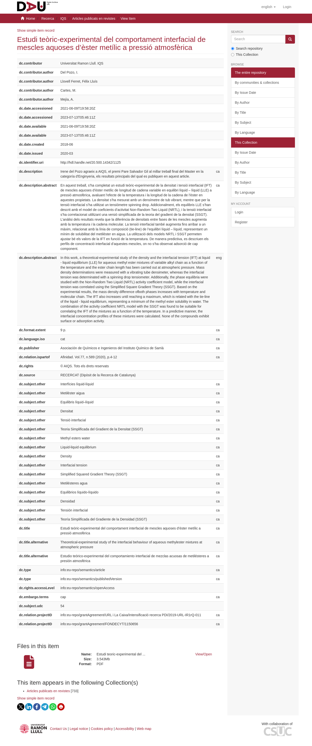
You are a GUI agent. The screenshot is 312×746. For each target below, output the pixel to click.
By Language (245, 132)
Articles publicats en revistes (93, 18)
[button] (268, 7)
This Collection (244, 55)
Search (237, 32)
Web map (144, 729)
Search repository (247, 48)
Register (241, 222)
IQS (63, 18)
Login (239, 212)
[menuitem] (287, 7)
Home (30, 18)
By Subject (243, 122)
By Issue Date (245, 92)
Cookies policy (102, 729)
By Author (242, 102)
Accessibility (125, 729)
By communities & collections (257, 83)
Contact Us (58, 729)
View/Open (203, 654)
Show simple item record (35, 30)
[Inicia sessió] (287, 7)
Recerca (47, 18)
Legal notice (79, 729)
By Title (240, 112)
